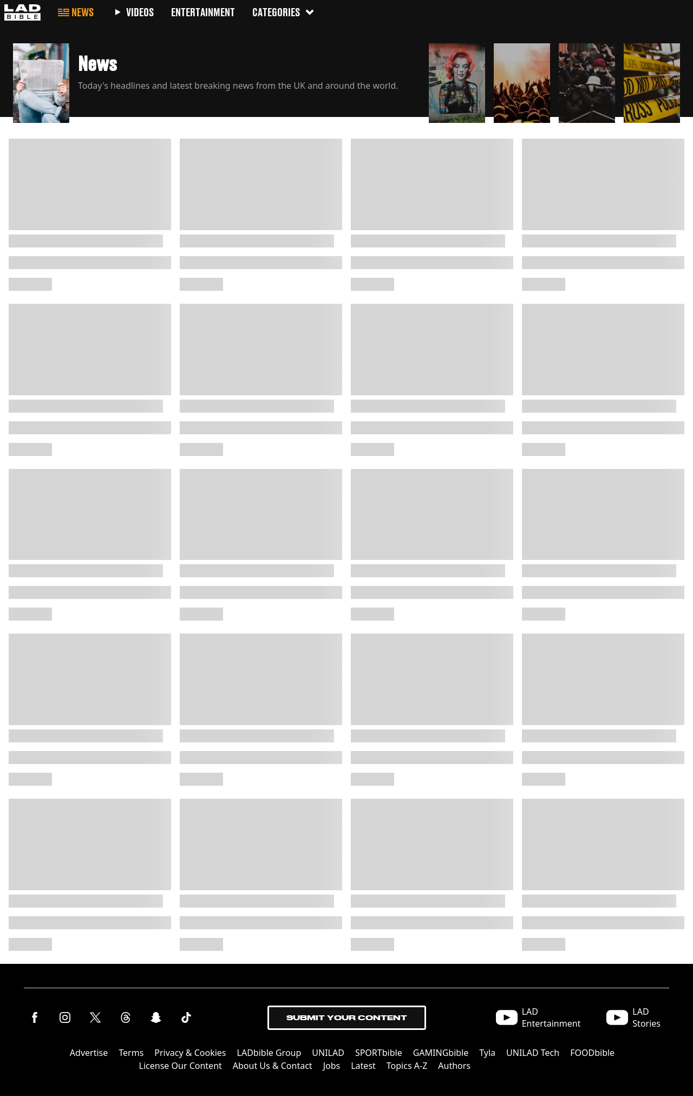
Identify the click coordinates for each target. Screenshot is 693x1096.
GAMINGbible (441, 1053)
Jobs (332, 1066)
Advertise (89, 1053)
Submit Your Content (346, 1018)
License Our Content (180, 1066)
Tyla (487, 1053)
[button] (216, 80)
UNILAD (328, 1053)
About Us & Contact (272, 1066)
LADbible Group (269, 1053)
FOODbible (592, 1053)
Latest (363, 1066)
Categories (283, 12)
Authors (454, 1066)
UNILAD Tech (532, 1053)
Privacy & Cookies (190, 1053)
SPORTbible (378, 1053)
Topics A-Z (407, 1066)
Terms (131, 1053)
